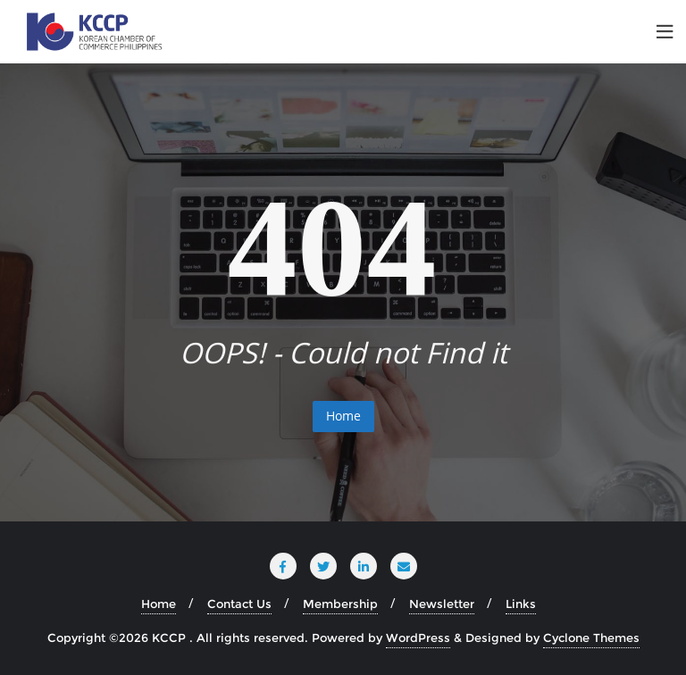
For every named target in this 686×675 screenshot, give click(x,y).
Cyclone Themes (591, 637)
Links (521, 603)
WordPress (418, 637)
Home (343, 415)
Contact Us (239, 603)
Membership (340, 603)
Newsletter (441, 603)
